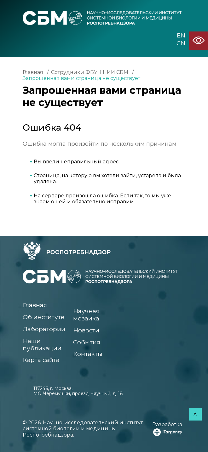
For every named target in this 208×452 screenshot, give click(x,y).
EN (181, 35)
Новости (86, 330)
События (86, 342)
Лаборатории (44, 329)
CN (180, 43)
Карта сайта (41, 360)
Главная (33, 72)
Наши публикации (42, 344)
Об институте (43, 317)
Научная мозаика (86, 315)
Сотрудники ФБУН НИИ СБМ (89, 72)
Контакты (87, 354)
